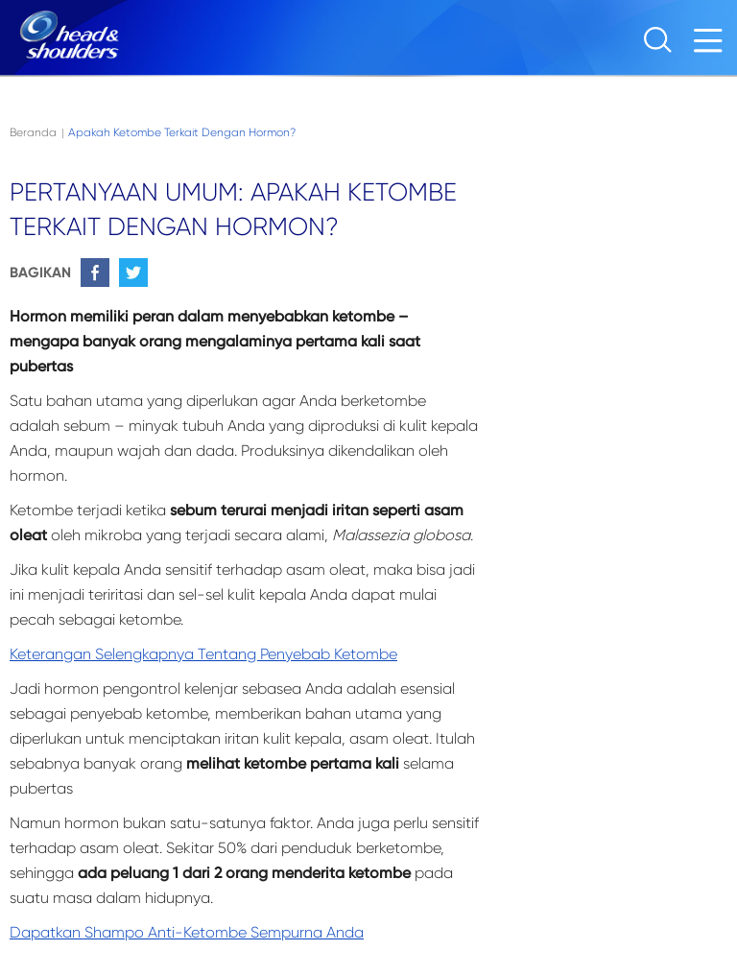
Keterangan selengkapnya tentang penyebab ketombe (203, 654)
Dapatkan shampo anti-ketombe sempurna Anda (187, 932)
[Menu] (713, 45)
